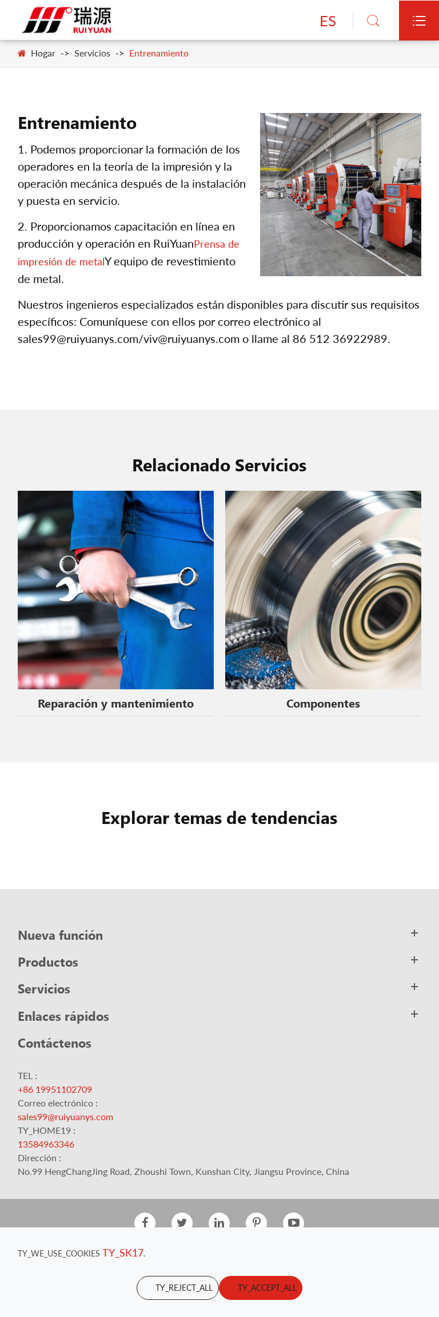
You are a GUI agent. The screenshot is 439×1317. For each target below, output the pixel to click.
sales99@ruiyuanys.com (65, 1116)
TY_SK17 (122, 1252)
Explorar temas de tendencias (219, 817)
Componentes (323, 702)
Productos (48, 961)
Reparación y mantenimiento (116, 702)
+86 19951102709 (55, 1089)
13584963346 (46, 1143)
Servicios (92, 52)
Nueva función (60, 934)
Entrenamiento (159, 52)
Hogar (43, 52)
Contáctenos (54, 1042)
